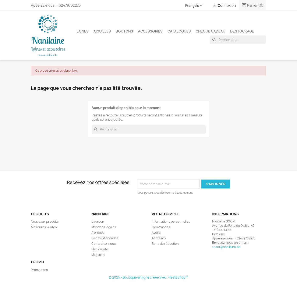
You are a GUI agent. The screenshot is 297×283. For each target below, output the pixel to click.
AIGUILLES (102, 31)
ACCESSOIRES (150, 31)
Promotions (39, 270)
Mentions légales (103, 227)
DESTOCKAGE (242, 31)
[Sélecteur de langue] (194, 5)
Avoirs (156, 233)
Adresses (159, 238)
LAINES (83, 31)
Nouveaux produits (45, 221)
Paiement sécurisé (105, 238)
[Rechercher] (238, 39)
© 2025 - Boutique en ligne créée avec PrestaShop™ (148, 277)
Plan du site (99, 249)
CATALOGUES (179, 31)
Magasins (98, 255)
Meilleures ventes (44, 227)
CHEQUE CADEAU (210, 31)
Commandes (161, 227)
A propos (98, 233)
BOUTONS (124, 31)
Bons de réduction (165, 244)
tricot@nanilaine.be (226, 247)
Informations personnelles (171, 221)
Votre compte (165, 214)
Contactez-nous (103, 244)
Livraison (97, 221)
